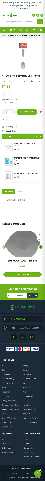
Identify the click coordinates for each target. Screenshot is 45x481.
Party (25, 392)
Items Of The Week (9, 418)
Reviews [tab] (21, 191)
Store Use (26, 405)
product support (30, 443)
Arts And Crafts (8, 365)
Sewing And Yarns (9, 400)
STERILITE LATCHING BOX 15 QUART (26, 144)
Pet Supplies (6, 396)
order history (7, 448)
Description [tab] (8, 191)
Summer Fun (7, 427)
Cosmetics (6, 374)
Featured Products (30, 422)
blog (26, 439)
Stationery (26, 400)
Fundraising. (22, 8)
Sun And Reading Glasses (11, 409)
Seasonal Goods (29, 396)
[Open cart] (37, 473)
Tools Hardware (29, 409)
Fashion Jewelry (8, 379)
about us (5, 439)
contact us (28, 448)
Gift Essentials (7, 383)
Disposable (27, 374)
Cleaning (5, 370)
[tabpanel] (22, 200)
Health (4, 387)
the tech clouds (33, 478)
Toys (4, 414)
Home (4, 35)
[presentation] (4, 247)
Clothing (26, 370)
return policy (29, 452)
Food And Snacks (29, 379)
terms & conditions (32, 457)
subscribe (32, 295)
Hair (24, 383)
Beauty (25, 365)
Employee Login (13, 473)
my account (6, 443)
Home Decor (28, 387)
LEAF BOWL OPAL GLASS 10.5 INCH (22, 261)
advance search (8, 452)
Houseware (14, 35)
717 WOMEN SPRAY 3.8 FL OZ (26, 173)
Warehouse (27, 414)
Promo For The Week (31, 418)
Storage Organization (10, 405)
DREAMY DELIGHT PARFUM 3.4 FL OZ (26, 159)
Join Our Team (32, 473)
